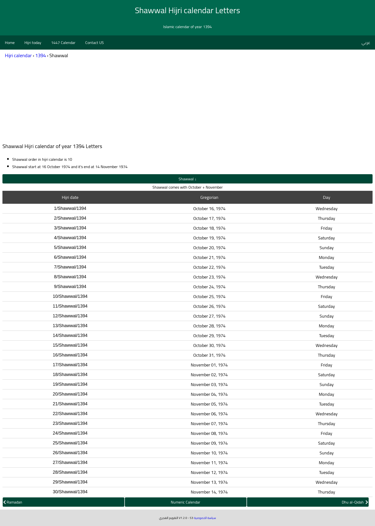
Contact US (94, 42)
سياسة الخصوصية (205, 518)
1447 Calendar (63, 42)
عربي (366, 42)
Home (10, 42)
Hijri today (32, 42)
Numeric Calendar (185, 502)
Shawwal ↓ (188, 178)
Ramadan (12, 502)
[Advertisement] (187, 102)
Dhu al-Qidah (355, 502)
